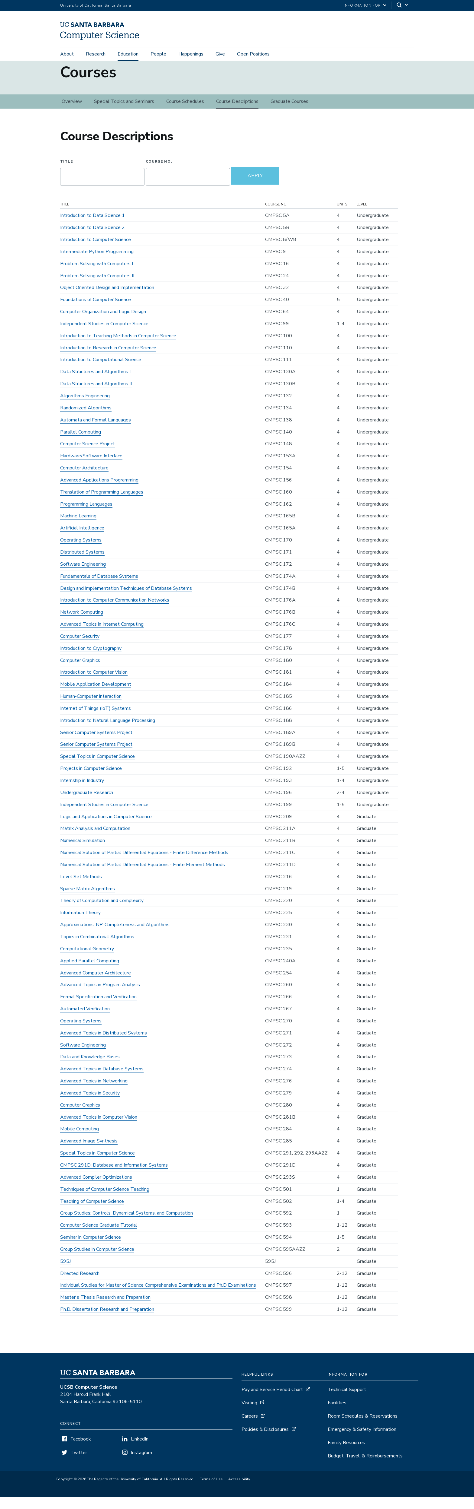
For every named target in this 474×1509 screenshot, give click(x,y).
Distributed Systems (82, 564)
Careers (250, 1428)
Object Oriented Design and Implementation (107, 299)
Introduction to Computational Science (100, 371)
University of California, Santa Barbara (95, 5)
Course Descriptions (237, 113)
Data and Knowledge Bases (90, 1068)
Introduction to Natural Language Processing (107, 732)
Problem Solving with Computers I (96, 275)
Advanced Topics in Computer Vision (98, 1128)
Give (220, 55)
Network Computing (81, 624)
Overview (72, 113)
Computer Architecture (84, 479)
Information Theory (80, 924)
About (67, 55)
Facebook (80, 1450)
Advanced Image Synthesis (89, 1152)
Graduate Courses (289, 113)
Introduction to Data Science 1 (92, 227)
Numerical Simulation (82, 852)
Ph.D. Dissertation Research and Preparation (107, 1321)
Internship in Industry (82, 792)
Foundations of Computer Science (95, 311)
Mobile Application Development (95, 696)
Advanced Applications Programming (99, 491)
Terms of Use (211, 1490)
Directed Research (79, 1285)
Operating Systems (81, 551)
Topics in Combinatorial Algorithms (97, 948)
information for (362, 5)
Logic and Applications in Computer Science (106, 828)
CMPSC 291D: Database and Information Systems (114, 1177)
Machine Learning (78, 527)
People (158, 55)
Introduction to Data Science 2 (92, 239)
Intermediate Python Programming (97, 263)
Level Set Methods (81, 888)
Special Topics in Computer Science (97, 768)
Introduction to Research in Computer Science (108, 359)
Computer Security (79, 648)
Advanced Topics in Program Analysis (100, 996)
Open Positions (253, 55)
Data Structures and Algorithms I (95, 383)
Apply (255, 187)
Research (96, 55)
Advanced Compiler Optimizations (96, 1189)
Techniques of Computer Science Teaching (104, 1200)
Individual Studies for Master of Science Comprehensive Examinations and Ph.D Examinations (158, 1297)
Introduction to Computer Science (95, 251)
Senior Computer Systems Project (96, 744)
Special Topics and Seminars (124, 113)
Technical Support (347, 1401)
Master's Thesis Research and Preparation (105, 1309)
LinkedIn (139, 1450)
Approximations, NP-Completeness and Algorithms (115, 936)
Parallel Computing (80, 443)
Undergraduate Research (86, 804)
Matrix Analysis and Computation (95, 840)
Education (128, 55)
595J (65, 1273)
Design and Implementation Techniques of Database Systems (126, 599)
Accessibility (239, 1490)
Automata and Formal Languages (95, 431)
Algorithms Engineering (85, 407)
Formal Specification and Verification (98, 1008)
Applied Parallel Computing (89, 972)
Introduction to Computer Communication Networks (114, 611)
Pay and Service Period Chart (272, 1401)
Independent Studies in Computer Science (104, 335)
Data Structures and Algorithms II (96, 395)
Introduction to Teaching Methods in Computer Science (118, 347)
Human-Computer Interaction (91, 708)
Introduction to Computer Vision (94, 684)
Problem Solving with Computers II (97, 287)
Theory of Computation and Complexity (102, 912)
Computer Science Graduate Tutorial (98, 1237)
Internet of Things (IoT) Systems (95, 720)
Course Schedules (185, 113)
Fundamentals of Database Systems (99, 587)
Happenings (190, 55)
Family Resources (346, 1454)
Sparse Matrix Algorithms (87, 900)
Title (66, 173)
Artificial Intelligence (82, 539)
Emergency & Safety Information (362, 1441)
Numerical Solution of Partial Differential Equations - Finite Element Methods (142, 876)
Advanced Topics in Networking (94, 1092)
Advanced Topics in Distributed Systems (103, 1044)
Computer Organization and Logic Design (103, 323)
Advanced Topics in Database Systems (102, 1080)
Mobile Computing (79, 1140)
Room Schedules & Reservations (363, 1428)
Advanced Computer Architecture (95, 984)
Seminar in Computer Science (90, 1249)
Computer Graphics (80, 672)
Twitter (78, 1464)
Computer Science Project (87, 455)
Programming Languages (86, 515)
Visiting (249, 1414)
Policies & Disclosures (265, 1441)
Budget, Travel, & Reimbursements (365, 1467)
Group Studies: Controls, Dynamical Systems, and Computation (126, 1224)
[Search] (402, 5)
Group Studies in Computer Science (97, 1261)
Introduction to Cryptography (91, 660)
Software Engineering (83, 576)
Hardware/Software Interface (91, 467)
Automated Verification (85, 1020)
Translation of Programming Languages (101, 503)
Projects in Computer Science (91, 780)
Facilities (337, 1414)
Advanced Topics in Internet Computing (102, 636)
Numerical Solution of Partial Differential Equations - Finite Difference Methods (144, 864)
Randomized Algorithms (86, 419)
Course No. (159, 173)
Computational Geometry (87, 960)
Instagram (141, 1464)
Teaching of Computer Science (92, 1212)
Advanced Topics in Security (90, 1104)
